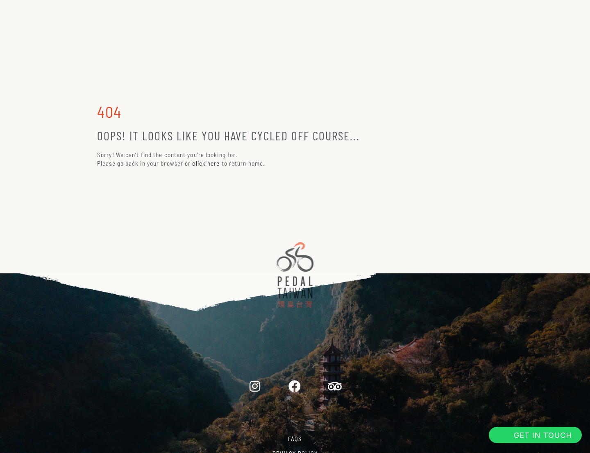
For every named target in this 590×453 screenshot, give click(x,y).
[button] (535, 435)
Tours (161, 14)
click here (206, 163)
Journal (445, 14)
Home (116, 14)
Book (495, 14)
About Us (213, 14)
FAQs (295, 438)
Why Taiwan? (382, 14)
